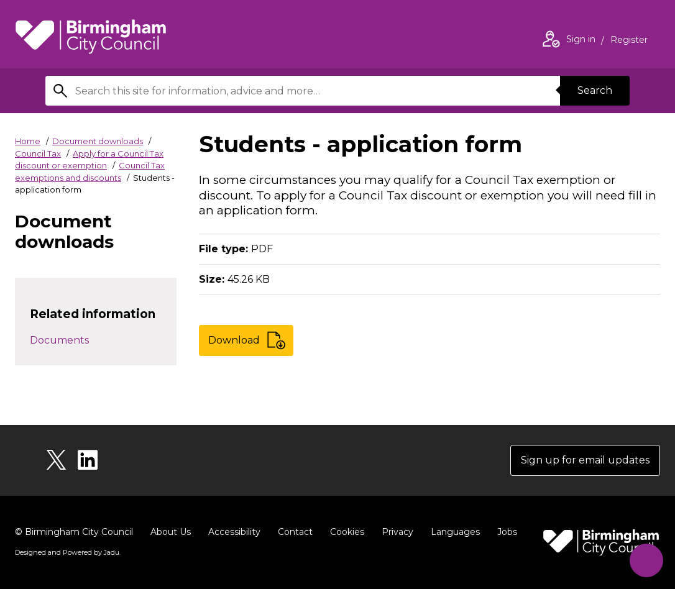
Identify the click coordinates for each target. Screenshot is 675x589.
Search (594, 90)
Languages (455, 531)
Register (629, 41)
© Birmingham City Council (74, 531)
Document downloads (97, 141)
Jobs (507, 531)
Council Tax (38, 153)
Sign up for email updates (585, 460)
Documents (59, 340)
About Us (170, 531)
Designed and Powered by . (68, 552)
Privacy (397, 531)
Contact (295, 531)
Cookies (347, 531)
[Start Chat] (646, 560)
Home (27, 141)
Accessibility (234, 531)
